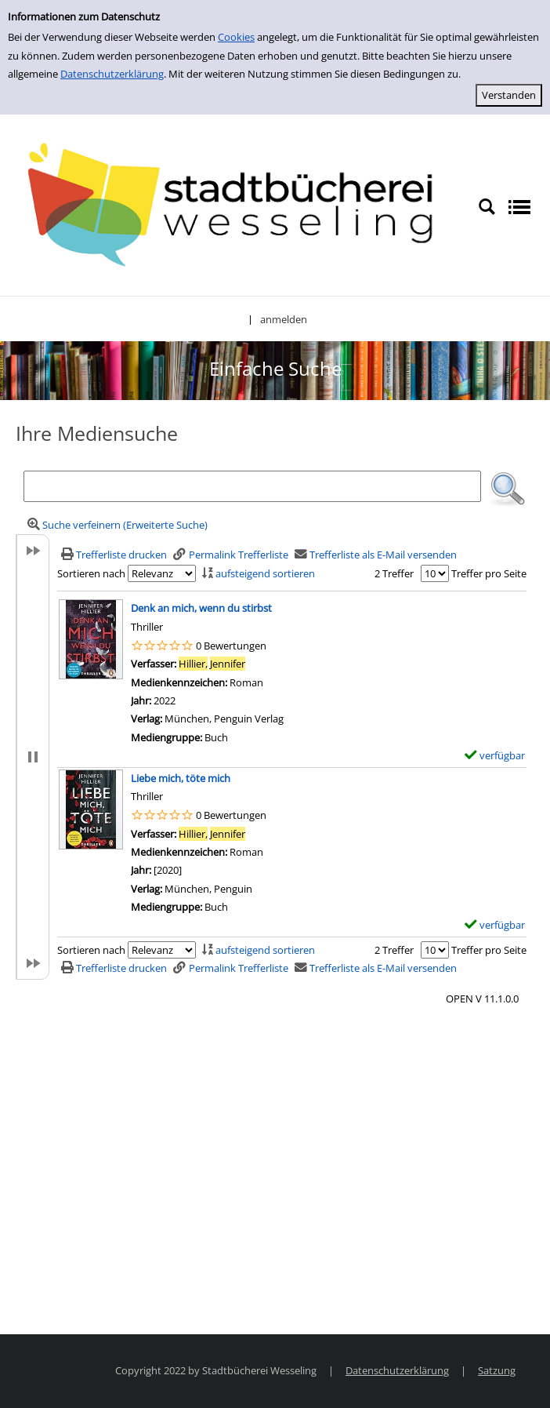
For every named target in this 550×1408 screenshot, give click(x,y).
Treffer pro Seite (488, 573)
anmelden (283, 319)
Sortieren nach (91, 573)
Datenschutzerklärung (112, 74)
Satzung (497, 1370)
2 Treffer (394, 573)
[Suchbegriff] (252, 486)
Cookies (236, 37)
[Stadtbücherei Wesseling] (239, 205)
